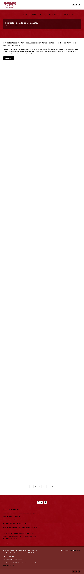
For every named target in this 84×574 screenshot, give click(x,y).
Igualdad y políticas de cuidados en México (14, 523)
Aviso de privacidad (8, 565)
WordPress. (77, 550)
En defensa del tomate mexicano (12, 520)
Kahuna (70, 550)
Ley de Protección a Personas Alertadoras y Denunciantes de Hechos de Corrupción (40, 43)
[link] (79, 14)
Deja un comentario (19, 45)
